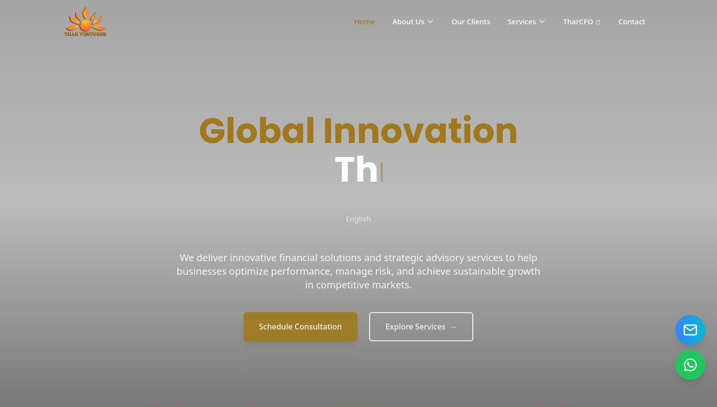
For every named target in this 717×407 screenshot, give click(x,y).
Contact (631, 21)
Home (364, 21)
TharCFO (582, 21)
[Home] (86, 21)
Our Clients (471, 21)
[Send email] (690, 330)
